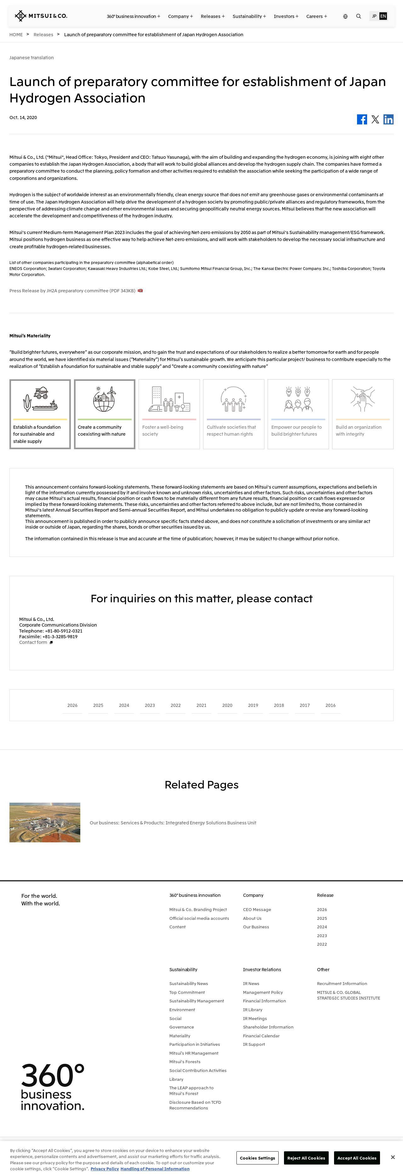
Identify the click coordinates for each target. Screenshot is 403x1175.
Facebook (362, 119)
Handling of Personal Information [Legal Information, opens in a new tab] (155, 1169)
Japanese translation (31, 57)
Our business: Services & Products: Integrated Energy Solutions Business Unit (173, 814)
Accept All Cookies (357, 1158)
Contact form (33, 642)
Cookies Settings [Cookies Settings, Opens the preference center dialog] (257, 1158)
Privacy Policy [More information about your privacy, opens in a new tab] (105, 1169)
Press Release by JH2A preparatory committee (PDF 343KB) (72, 290)
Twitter (375, 119)
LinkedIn (388, 119)
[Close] (393, 1157)
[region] (201, 1158)
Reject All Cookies (306, 1158)
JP (374, 16)
